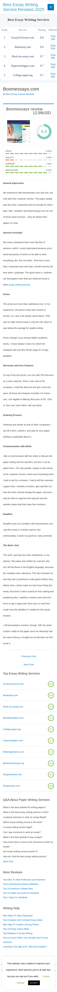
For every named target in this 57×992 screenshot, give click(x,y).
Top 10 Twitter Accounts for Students (21, 893)
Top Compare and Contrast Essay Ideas (22, 920)
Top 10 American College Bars (18, 888)
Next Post (29, 664)
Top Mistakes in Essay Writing (17, 933)
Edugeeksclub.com (12, 774)
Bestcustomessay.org (13, 763)
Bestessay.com (10, 695)
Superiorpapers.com (13, 740)
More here (8, 861)
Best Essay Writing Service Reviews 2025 (23, 7)
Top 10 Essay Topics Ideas (16, 929)
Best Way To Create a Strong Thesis (21, 924)
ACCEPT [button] (34, 983)
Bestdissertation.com (13, 718)
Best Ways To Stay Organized (17, 915)
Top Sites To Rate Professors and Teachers (24, 879)
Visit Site (53, 37)
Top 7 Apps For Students (15, 897)
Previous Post (29, 656)
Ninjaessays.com (11, 786)
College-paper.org (12, 729)
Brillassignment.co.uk (13, 752)
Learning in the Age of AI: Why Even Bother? (25, 946)
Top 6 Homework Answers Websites (20, 884)
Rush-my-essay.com (13, 706)
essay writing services (19, 285)
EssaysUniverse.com (13, 684)
